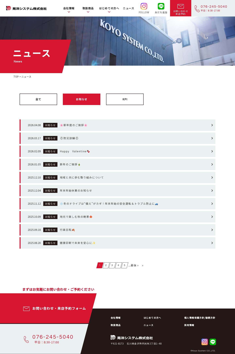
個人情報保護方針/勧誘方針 (199, 318)
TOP (16, 76)
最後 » (135, 265)
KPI (124, 99)
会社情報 (69, 8)
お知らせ (81, 99)
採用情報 (189, 325)
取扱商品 (88, 8)
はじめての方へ (109, 8)
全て (38, 99)
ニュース (128, 8)
